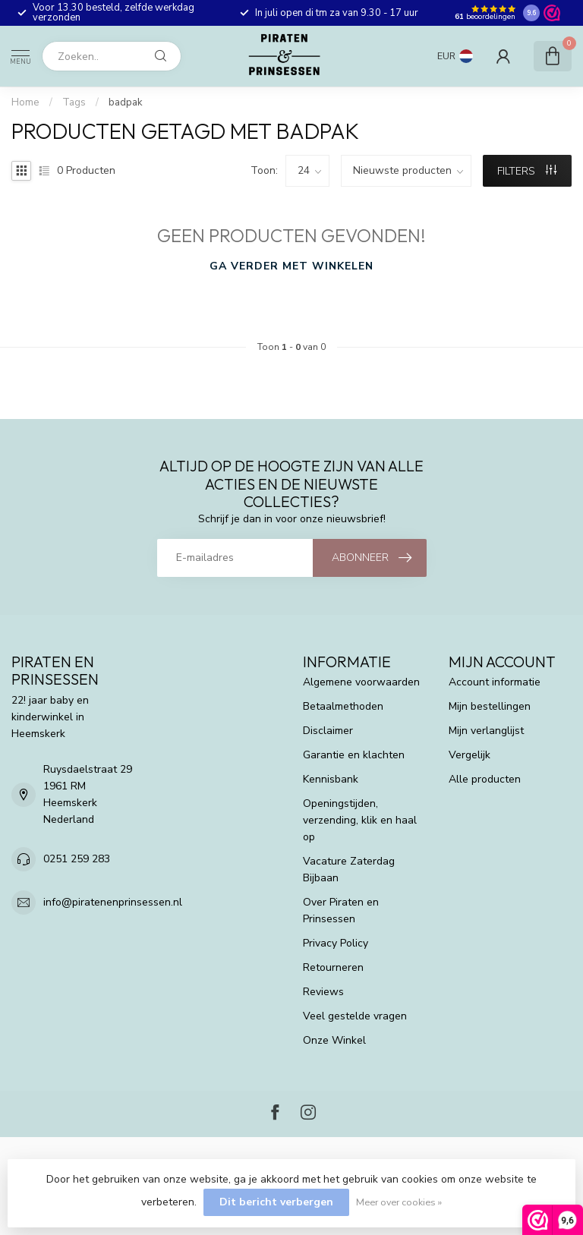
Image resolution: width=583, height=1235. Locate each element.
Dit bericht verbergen (276, 1202)
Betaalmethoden (343, 706)
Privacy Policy (335, 943)
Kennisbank (330, 779)
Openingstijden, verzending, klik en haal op (360, 820)
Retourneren (333, 967)
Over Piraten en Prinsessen (341, 910)
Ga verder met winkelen (291, 266)
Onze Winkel (334, 1040)
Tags (74, 102)
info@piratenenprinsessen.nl (112, 902)
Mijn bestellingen (490, 706)
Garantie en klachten (354, 755)
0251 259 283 (76, 859)
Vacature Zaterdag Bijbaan (349, 869)
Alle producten (485, 779)
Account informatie (494, 682)
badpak (126, 102)
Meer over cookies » (399, 1202)
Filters (526, 171)
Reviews (323, 992)
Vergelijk (469, 755)
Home (25, 102)
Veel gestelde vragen (355, 1016)
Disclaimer (328, 730)
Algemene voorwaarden (361, 682)
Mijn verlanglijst (486, 730)
